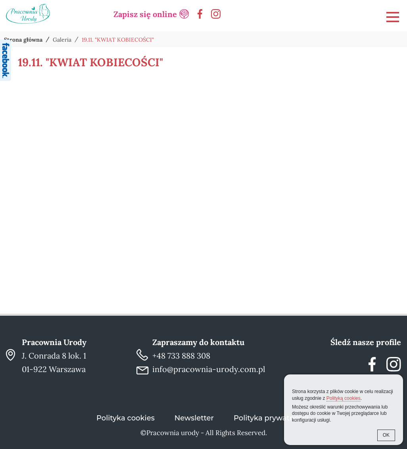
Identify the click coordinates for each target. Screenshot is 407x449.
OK (386, 435)
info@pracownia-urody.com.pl (208, 369)
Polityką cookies (343, 398)
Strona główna (23, 39)
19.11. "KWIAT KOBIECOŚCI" (118, 39)
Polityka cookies (125, 418)
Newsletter (194, 418)
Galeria (62, 39)
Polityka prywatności (271, 418)
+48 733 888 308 (181, 356)
